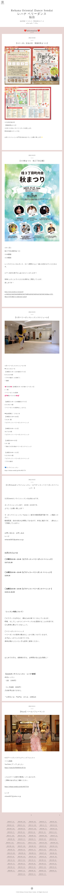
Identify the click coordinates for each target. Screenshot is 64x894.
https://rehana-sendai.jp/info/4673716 (17, 786)
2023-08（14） (11, 846)
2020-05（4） (43, 870)
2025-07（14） (33, 828)
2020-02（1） (32, 874)
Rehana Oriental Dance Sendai (28, 892)
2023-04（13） (54, 846)
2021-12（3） (11, 860)
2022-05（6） (11, 856)
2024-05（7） (22, 839)
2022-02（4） (43, 856)
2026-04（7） (43, 821)
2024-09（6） (32, 835)
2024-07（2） (54, 835)
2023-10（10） (43, 842)
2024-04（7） (32, 839)
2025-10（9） (54, 825)
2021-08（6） (53, 860)
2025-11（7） (43, 825)
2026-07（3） (11, 821)
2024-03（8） (43, 839)
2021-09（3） (43, 860)
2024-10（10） (22, 835)
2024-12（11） (53, 832)
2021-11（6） (22, 860)
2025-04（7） (11, 832)
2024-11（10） (11, 835)
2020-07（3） (22, 870)
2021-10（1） (32, 860)
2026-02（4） (11, 825)
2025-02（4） (32, 832)
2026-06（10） (22, 821)
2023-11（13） (32, 842)
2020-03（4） (22, 874)
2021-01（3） (22, 867)
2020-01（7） (43, 874)
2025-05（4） (54, 828)
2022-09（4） (22, 853)
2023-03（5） (11, 849)
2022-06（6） (53, 853)
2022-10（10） (11, 853)
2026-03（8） (53, 821)
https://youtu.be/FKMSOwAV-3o (15, 767)
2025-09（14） (11, 828)
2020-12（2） (32, 867)
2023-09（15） (55, 842)
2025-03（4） (21, 832)
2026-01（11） (22, 825)
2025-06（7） (43, 828)
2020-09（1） (11, 870)
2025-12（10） (33, 825)
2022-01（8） (53, 856)
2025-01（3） (42, 832)
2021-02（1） (11, 867)
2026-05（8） (32, 821)
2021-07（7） (11, 863)
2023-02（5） (22, 849)
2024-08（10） (43, 835)
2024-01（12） (10, 842)
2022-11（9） (53, 849)
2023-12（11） (21, 842)
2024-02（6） (53, 839)
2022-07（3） (43, 853)
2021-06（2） (22, 863)
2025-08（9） (22, 828)
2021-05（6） (32, 863)
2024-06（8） (11, 839)
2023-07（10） (22, 846)
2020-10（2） (53, 867)
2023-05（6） (43, 846)
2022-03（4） (32, 856)
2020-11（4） (43, 867)
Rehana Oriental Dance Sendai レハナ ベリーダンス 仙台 (32, 14)
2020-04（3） (53, 870)
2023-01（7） (32, 849)
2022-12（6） (43, 849)
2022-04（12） (22, 856)
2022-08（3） (32, 853)
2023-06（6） (32, 846)
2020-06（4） (32, 870)
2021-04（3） (43, 863)
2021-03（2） (53, 863)
